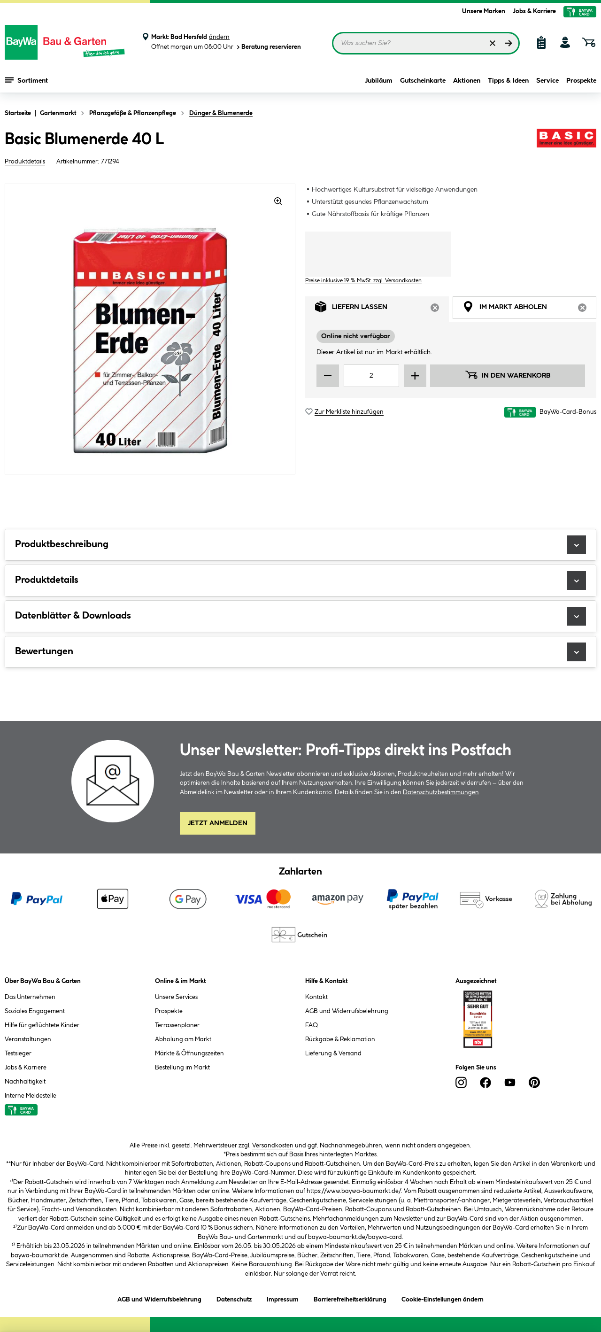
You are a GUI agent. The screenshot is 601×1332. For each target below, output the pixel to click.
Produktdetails (25, 161)
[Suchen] (508, 43)
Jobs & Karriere (534, 11)
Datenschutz (234, 1297)
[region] (150, 329)
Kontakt (316, 997)
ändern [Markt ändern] (219, 37)
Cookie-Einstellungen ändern (442, 1297)
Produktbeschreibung (300, 544)
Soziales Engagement (35, 1011)
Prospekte (581, 80)
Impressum (283, 1297)
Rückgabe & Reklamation (340, 1039)
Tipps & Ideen (508, 80)
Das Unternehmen (30, 997)
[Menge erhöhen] (415, 375)
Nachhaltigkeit (25, 1081)
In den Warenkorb (507, 374)
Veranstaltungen (28, 1039)
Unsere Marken (483, 11)
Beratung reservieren (268, 47)
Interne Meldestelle (30, 1096)
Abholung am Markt (183, 1039)
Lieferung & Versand (333, 1053)
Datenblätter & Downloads (300, 616)
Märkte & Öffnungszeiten (189, 1053)
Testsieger (18, 1053)
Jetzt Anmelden (217, 823)
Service (547, 80)
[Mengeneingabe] (371, 375)
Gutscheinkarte (423, 80)
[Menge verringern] (327, 375)
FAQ (311, 1025)
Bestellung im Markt (182, 1067)
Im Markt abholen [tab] (529, 309)
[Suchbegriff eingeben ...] (426, 43)
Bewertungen (300, 652)
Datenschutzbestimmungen (441, 792)
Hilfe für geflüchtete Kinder (42, 1025)
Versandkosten (272, 1145)
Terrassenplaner (177, 1025)
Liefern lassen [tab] (382, 309)
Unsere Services (176, 997)
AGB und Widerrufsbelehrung (346, 1011)
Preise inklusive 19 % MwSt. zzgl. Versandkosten (363, 280)
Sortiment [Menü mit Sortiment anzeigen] (26, 80)
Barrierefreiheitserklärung (350, 1297)
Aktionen (466, 80)
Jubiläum (379, 80)
